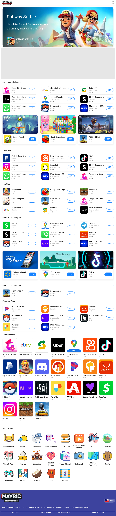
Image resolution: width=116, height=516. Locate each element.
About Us (15, 513)
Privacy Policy (98, 513)
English (109, 500)
